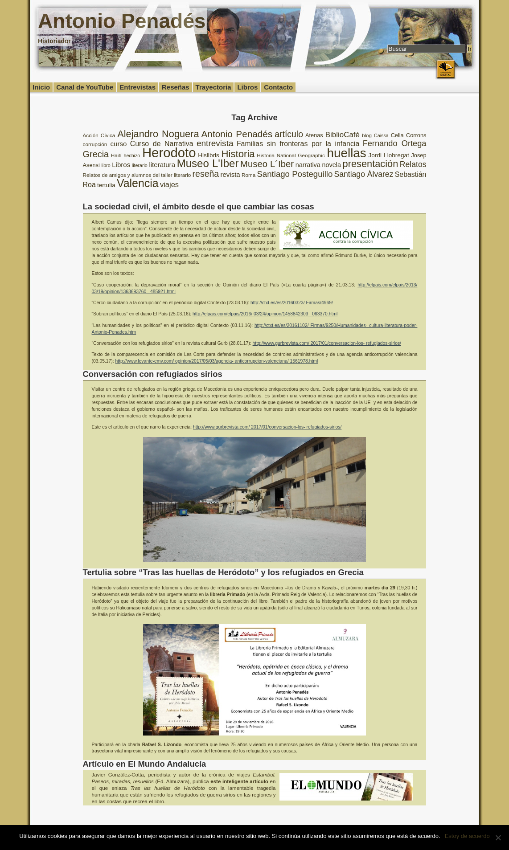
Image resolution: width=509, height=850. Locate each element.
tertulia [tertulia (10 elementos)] (106, 185)
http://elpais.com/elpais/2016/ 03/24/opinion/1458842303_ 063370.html (265, 313)
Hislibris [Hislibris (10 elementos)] (208, 155)
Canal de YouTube (84, 87)
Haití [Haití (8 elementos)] (116, 155)
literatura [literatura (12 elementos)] (162, 164)
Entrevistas (137, 87)
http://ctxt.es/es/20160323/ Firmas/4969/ (291, 302)
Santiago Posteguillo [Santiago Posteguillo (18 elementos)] (294, 174)
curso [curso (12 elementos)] (119, 143)
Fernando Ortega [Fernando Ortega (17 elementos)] (395, 143)
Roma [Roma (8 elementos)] (248, 175)
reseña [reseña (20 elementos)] (206, 174)
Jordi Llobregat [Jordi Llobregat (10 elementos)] (388, 155)
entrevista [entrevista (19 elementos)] (215, 143)
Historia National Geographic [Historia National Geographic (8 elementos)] (291, 155)
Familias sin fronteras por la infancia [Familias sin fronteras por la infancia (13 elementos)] (298, 143)
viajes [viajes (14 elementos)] (169, 184)
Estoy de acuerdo (467, 836)
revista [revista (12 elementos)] (230, 174)
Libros (247, 87)
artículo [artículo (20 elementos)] (289, 134)
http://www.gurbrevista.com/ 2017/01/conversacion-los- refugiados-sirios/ (327, 343)
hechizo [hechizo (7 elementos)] (132, 155)
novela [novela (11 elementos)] (331, 164)
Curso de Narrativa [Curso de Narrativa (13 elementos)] (161, 143)
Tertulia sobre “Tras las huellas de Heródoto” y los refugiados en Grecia (223, 572)
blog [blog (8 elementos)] (367, 135)
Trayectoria (213, 87)
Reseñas (175, 87)
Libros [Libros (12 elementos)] (121, 164)
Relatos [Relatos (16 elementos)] (413, 164)
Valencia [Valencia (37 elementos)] (138, 183)
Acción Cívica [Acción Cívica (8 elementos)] (99, 135)
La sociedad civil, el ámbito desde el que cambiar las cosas (198, 206)
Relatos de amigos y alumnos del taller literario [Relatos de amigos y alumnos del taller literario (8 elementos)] (137, 175)
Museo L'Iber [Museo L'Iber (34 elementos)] (208, 163)
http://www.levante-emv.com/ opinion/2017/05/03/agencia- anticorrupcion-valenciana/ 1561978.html (216, 361)
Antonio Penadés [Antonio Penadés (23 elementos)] (237, 134)
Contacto (278, 87)
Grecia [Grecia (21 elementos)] (96, 154)
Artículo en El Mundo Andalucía (144, 763)
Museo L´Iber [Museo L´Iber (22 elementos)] (267, 164)
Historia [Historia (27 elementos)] (237, 153)
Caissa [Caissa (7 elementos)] (381, 135)
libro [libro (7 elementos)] (105, 165)
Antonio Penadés (121, 21)
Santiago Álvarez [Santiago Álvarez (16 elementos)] (364, 174)
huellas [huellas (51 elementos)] (346, 153)
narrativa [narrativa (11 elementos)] (308, 164)
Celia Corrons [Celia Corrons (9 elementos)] (409, 135)
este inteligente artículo (239, 781)
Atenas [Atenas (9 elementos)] (314, 135)
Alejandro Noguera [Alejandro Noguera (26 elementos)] (158, 133)
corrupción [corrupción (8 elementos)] (95, 144)
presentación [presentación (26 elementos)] (370, 163)
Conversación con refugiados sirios (152, 374)
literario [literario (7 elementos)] (140, 165)
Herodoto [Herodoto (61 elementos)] (169, 152)
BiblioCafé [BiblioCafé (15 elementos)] (342, 135)
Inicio (41, 87)
